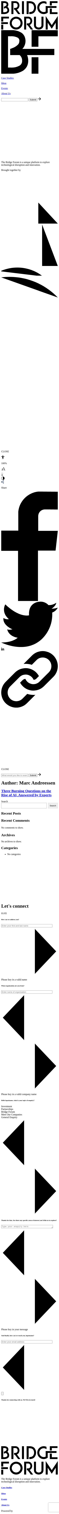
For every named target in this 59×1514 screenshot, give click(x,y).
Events (4, 88)
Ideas (3, 83)
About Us (6, 93)
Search (4, 801)
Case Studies (7, 78)
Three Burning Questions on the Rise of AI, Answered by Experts (26, 793)
